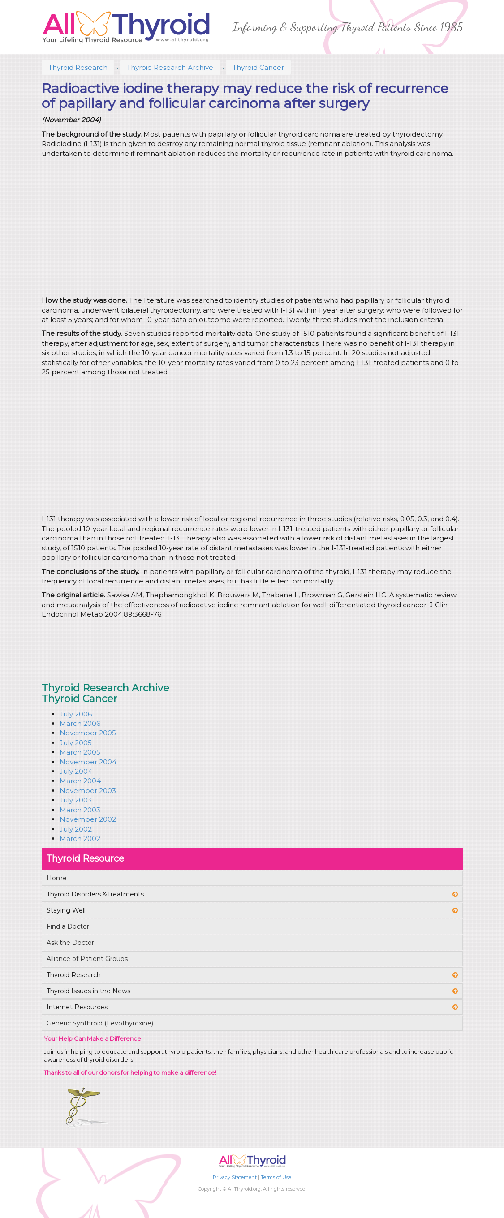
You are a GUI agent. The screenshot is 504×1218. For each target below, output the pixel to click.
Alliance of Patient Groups (87, 959)
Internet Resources (77, 1007)
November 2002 (88, 819)
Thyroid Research (78, 67)
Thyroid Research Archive (170, 67)
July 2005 (76, 742)
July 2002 (76, 829)
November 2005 (88, 733)
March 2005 (80, 752)
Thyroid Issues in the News (88, 991)
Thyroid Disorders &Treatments (95, 894)
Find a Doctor (68, 926)
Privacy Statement (235, 1177)
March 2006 (80, 723)
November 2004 (88, 762)
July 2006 (76, 714)
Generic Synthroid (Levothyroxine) (100, 1023)
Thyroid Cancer (258, 67)
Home (57, 878)
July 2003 (76, 800)
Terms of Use (276, 1177)
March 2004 (80, 780)
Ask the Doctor (70, 943)
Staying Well (66, 910)
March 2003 (80, 810)
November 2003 (88, 790)
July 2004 (76, 771)
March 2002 (80, 838)
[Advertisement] (230, 228)
